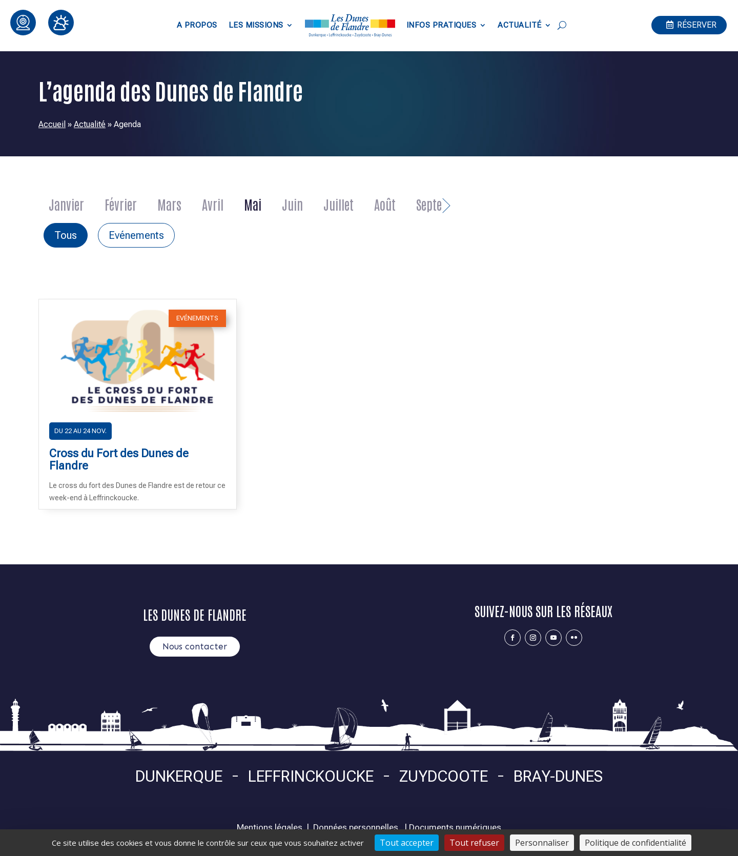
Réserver (696, 25)
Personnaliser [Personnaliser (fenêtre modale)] (542, 842)
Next (447, 201)
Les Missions (256, 25)
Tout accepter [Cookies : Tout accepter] (407, 842)
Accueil (52, 124)
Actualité (520, 25)
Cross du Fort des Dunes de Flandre (119, 459)
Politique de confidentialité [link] (635, 842)
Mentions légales (269, 827)
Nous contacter (194, 646)
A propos (197, 25)
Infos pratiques (441, 25)
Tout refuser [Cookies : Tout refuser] (474, 842)
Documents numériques (455, 827)
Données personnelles (355, 827)
